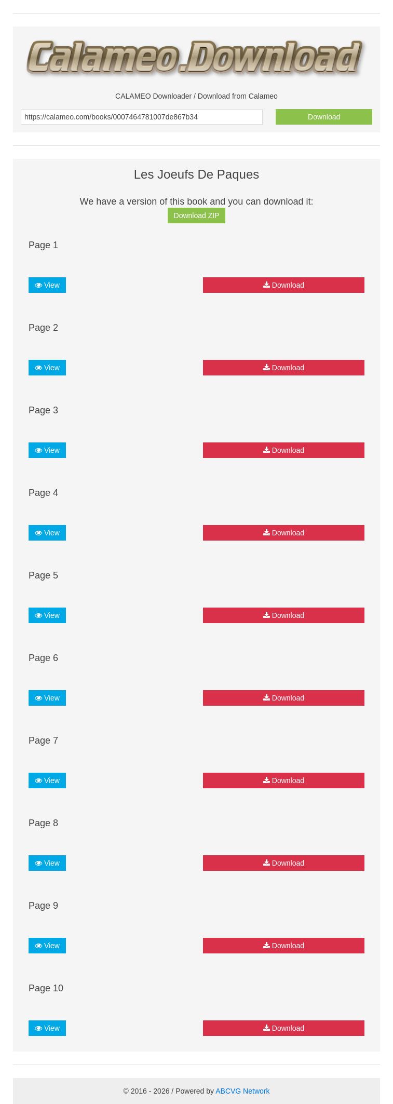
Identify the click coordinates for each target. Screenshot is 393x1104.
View (47, 285)
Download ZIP (197, 215)
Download (324, 117)
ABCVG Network (242, 1091)
